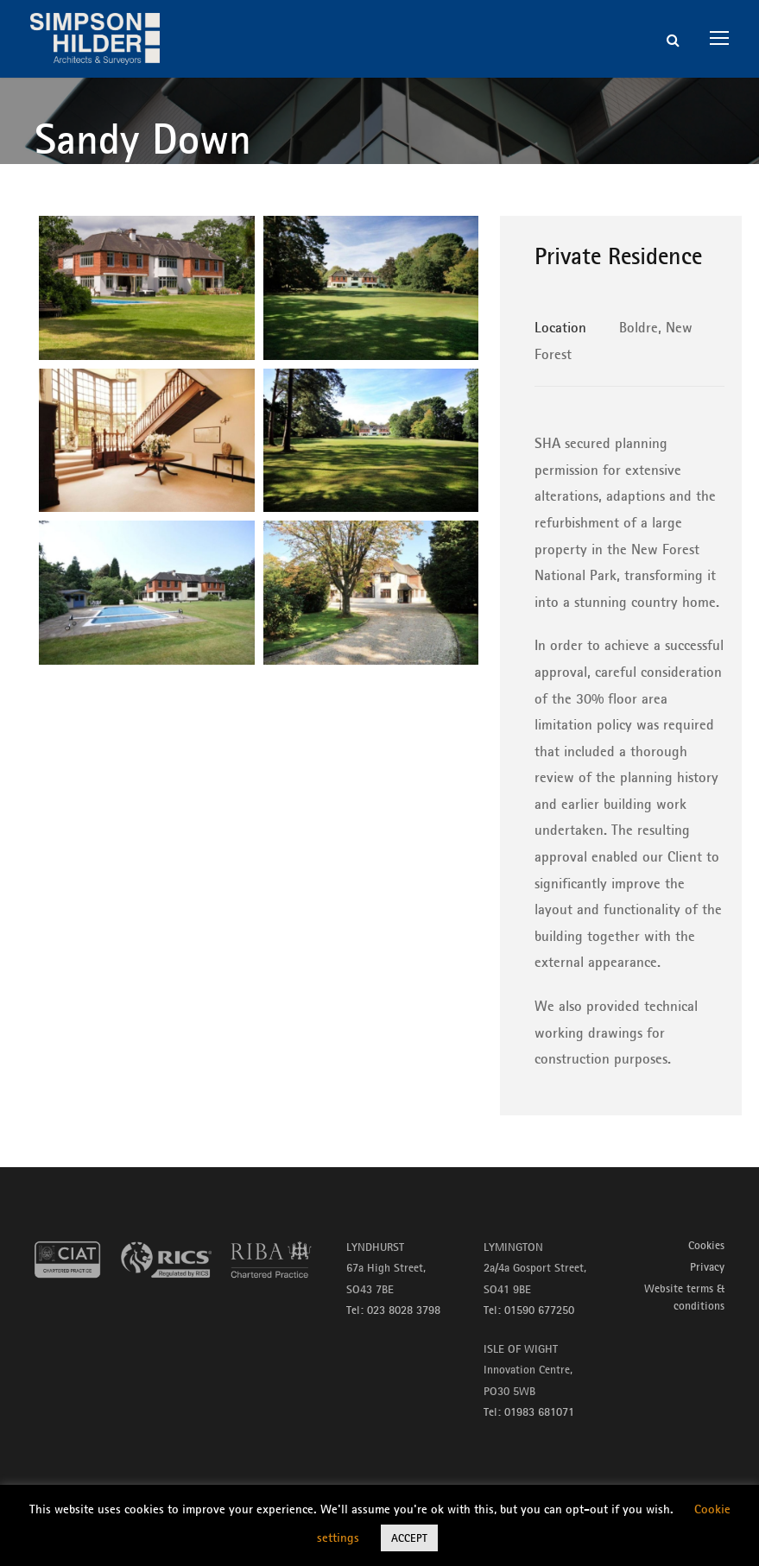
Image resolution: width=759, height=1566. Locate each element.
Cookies (706, 1245)
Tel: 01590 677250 (529, 1310)
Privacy (707, 1266)
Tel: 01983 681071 (529, 1411)
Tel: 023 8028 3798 (393, 1310)
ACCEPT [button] (409, 1537)
